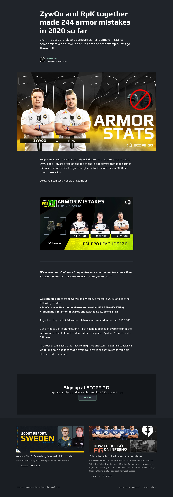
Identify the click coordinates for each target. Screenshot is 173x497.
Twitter (146, 487)
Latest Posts (124, 487)
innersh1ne (51, 58)
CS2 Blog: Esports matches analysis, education (35, 487)
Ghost (153, 487)
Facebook (136, 487)
